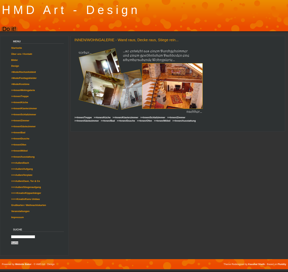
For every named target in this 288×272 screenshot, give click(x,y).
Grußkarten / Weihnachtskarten (28, 205)
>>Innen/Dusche (20, 138)
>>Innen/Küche (19, 102)
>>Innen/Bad (18, 132)
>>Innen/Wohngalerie (23, 90)
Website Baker (23, 264)
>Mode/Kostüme (20, 84)
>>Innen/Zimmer (20, 120)
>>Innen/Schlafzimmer (23, 114)
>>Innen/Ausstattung (23, 156)
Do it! (9, 29)
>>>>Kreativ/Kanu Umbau (25, 199)
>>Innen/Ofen (18, 144)
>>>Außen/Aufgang (22, 169)
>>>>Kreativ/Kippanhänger (26, 193)
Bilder (14, 60)
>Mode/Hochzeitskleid (23, 72)
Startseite (16, 48)
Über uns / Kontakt (21, 54)
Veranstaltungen (20, 211)
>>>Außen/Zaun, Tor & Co (25, 181)
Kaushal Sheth (256, 264)
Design (15, 66)
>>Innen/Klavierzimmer (24, 108)
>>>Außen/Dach (20, 162)
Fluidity (282, 264)
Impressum (17, 217)
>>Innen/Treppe (20, 96)
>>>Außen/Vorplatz (21, 175)
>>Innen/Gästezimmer (23, 126)
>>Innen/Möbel (19, 150)
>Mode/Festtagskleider (24, 78)
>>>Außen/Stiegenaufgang (26, 187)
